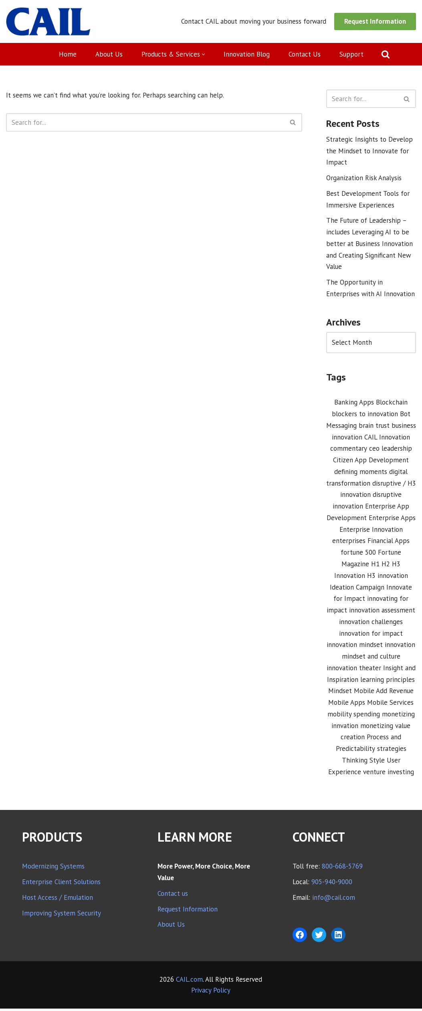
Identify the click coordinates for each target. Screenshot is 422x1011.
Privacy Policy (210, 992)
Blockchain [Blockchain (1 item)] (392, 403)
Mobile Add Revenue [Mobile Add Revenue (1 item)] (384, 693)
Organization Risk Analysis (364, 178)
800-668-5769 (342, 868)
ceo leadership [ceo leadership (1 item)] (390, 449)
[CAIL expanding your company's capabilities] (48, 21)
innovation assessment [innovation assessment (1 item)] (382, 611)
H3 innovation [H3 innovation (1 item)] (387, 577)
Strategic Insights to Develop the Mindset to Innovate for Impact (369, 151)
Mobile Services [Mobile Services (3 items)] (390, 704)
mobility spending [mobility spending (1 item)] (353, 716)
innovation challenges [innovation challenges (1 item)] (371, 623)
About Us (108, 54)
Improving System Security (61, 915)
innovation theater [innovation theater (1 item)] (354, 669)
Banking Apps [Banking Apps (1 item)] (354, 403)
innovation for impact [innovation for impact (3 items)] (371, 635)
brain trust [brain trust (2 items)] (374, 426)
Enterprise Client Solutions (61, 884)
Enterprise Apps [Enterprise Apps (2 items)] (392, 519)
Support (351, 54)
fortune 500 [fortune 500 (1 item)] (358, 553)
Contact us (172, 895)
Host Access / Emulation (57, 899)
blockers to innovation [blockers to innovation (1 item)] (365, 414)
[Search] (385, 54)
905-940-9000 (331, 884)
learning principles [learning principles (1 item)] (387, 681)
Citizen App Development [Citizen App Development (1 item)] (371, 461)
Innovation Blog (247, 54)
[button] (203, 54)
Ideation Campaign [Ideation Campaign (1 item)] (357, 588)
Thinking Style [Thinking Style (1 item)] (363, 762)
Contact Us (305, 54)
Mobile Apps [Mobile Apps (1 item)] (346, 704)
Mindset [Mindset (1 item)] (340, 693)
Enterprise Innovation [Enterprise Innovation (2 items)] (371, 530)
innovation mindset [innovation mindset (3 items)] (355, 646)
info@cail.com (333, 899)
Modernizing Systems (53, 868)
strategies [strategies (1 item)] (391, 751)
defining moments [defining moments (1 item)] (360, 472)
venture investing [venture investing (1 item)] (388, 774)
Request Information (375, 21)
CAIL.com (189, 981)
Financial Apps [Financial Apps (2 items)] (388, 542)
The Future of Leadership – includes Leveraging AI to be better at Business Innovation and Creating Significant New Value (369, 244)
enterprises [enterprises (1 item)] (348, 542)
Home (67, 54)
